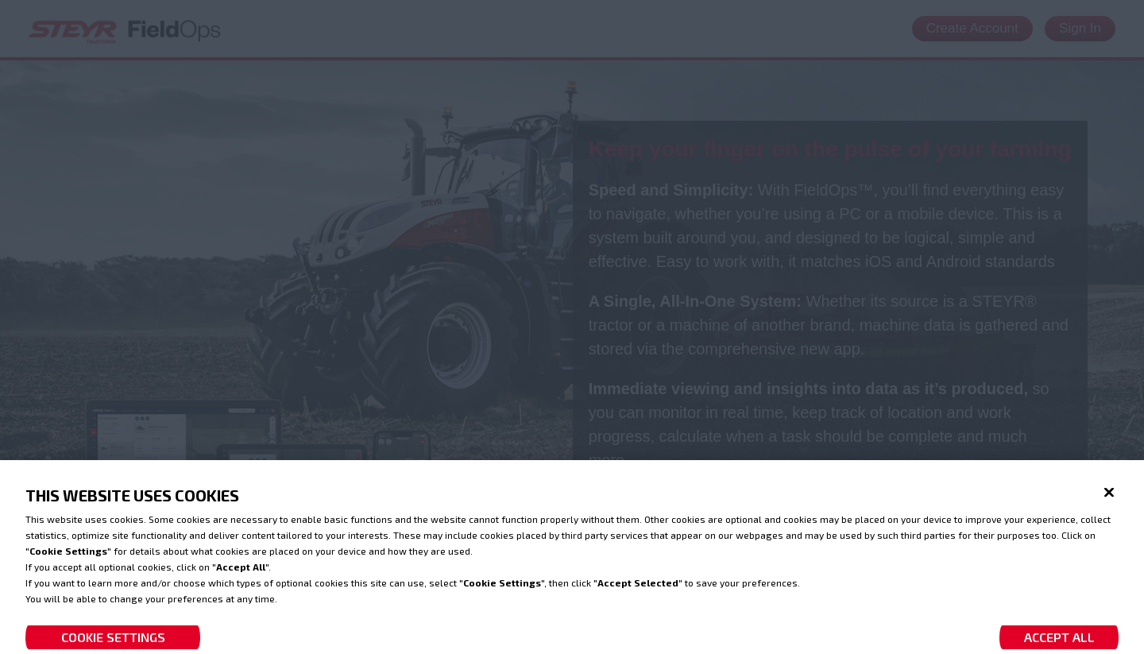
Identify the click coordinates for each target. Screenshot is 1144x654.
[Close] (1109, 500)
